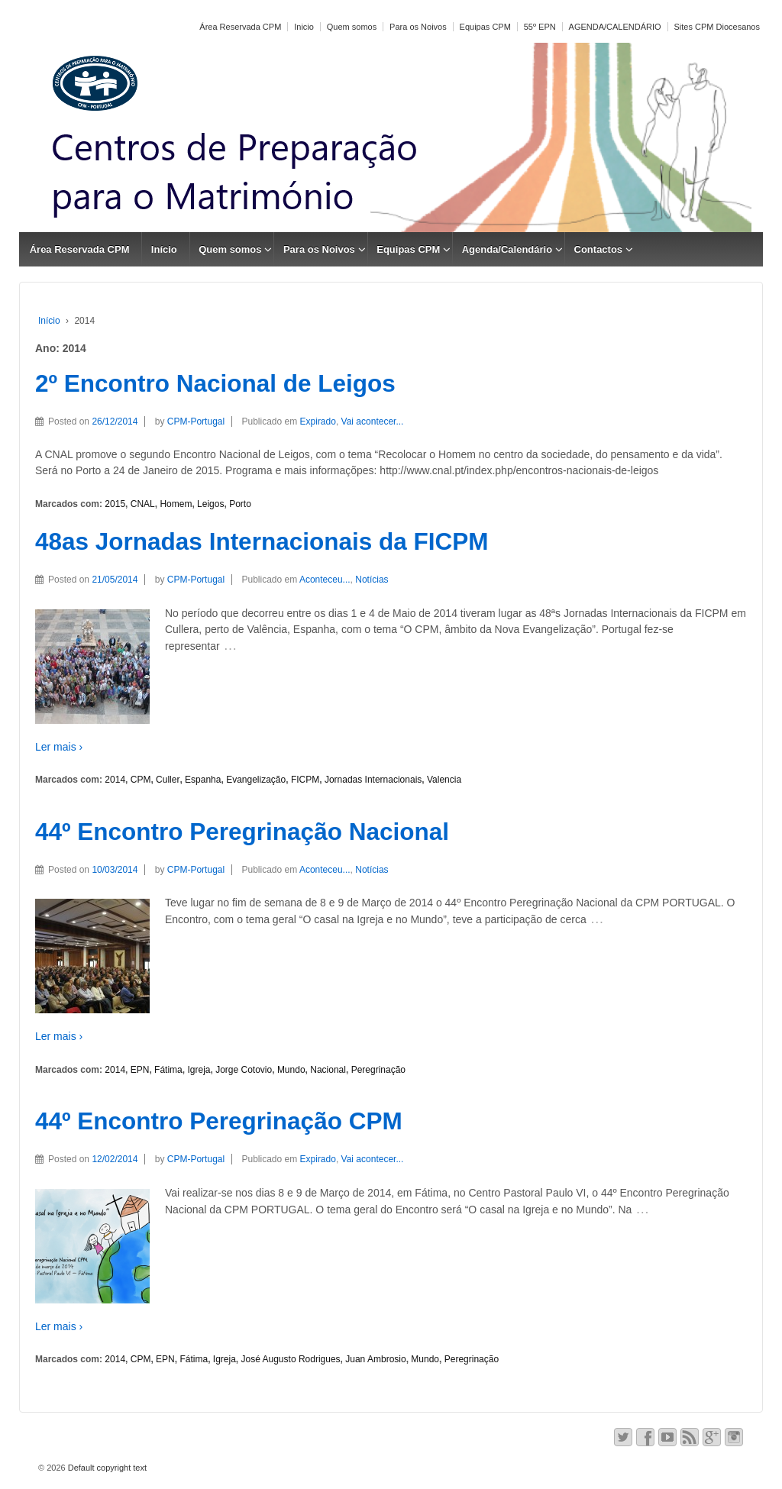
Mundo (291, 1069)
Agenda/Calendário (507, 249)
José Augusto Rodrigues (291, 1359)
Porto (240, 504)
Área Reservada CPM (240, 26)
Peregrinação (378, 1069)
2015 (115, 504)
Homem (176, 504)
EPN (140, 1069)
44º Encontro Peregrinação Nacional (242, 831)
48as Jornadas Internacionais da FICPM (261, 541)
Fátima (168, 1069)
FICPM (305, 779)
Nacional (328, 1069)
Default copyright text (106, 1467)
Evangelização (256, 779)
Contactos (598, 249)
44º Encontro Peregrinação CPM (218, 1121)
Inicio (304, 26)
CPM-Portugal (196, 421)
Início (164, 249)
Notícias (371, 579)
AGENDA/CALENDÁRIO (615, 26)
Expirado (318, 421)
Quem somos (351, 26)
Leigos (210, 504)
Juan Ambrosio (375, 1359)
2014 (115, 779)
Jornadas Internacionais (373, 779)
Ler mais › (58, 747)
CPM (141, 779)
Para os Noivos (418, 26)
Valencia (444, 779)
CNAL (143, 504)
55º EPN (540, 26)
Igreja (198, 1069)
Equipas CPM (485, 26)
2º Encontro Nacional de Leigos (215, 383)
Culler (167, 779)
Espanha (203, 779)
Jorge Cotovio (243, 1069)
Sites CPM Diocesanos (717, 26)
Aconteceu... (325, 579)
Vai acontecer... (372, 421)
